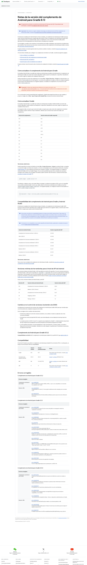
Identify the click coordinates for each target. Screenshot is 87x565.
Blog (60, 1)
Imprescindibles (16, 1)
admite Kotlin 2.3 (64, 335)
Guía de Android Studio (63, 562)
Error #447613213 (35, 442)
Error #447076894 (35, 427)
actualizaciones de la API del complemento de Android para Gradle (48, 32)
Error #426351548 (35, 480)
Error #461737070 (35, 393)
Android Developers (21, 12)
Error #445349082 (35, 432)
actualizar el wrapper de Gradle (24, 174)
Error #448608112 (35, 448)
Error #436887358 (35, 495)
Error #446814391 (35, 462)
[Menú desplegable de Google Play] (54, 1)
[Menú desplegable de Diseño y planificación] (35, 1)
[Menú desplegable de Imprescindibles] (21, 1)
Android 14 (46, 563)
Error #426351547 (35, 486)
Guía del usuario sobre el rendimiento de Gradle (30, 61)
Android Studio (81, 1)
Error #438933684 (35, 417)
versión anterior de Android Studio (32, 224)
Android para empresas (5, 563)
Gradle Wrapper (21, 169)
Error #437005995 (35, 504)
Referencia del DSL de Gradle (26, 59)
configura (55, 357)
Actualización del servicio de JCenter (40, 25)
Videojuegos (18, 561)
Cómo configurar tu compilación (27, 55)
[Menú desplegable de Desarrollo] (44, 1)
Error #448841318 (35, 452)
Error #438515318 (35, 382)
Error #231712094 (35, 474)
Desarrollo (40, 1)
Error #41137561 (35, 422)
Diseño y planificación (29, 1)
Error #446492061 (35, 412)
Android (3, 561)
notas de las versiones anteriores (26, 46)
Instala (50, 357)
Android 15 (46, 561)
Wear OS (31, 563)
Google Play (50, 1)
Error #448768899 (35, 407)
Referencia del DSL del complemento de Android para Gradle (33, 57)
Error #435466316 (35, 500)
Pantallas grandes (33, 561)
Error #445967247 (35, 438)
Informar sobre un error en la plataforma (78, 562)
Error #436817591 (35, 510)
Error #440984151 (35, 388)
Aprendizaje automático (20, 563)
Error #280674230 (35, 490)
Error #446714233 (35, 458)
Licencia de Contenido (62, 518)
